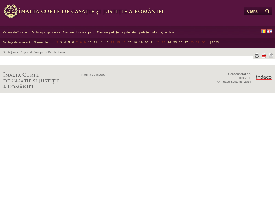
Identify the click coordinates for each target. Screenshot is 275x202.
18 (135, 42)
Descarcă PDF (263, 55)
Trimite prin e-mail (271, 55)
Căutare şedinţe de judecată (116, 32)
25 (175, 42)
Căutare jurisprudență (45, 32)
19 (141, 42)
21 (152, 42)
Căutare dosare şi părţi (78, 32)
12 (101, 42)
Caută (252, 11)
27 (186, 42)
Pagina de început (15, 32)
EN (269, 31)
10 (89, 42)
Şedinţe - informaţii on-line (156, 32)
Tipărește (257, 55)
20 (146, 42)
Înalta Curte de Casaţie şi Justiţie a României (87, 11)
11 (95, 42)
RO (263, 31)
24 (169, 42)
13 (106, 42)
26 (180, 42)
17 (129, 42)
